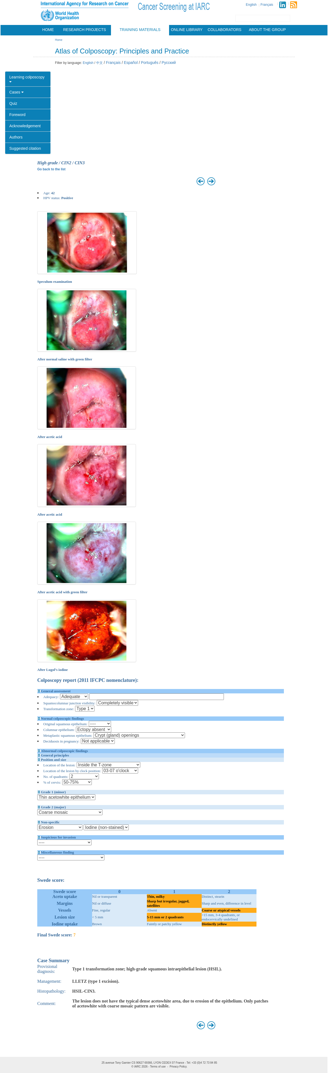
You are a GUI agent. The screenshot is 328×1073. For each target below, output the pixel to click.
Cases (16, 92)
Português (149, 62)
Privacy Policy (178, 1066)
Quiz (13, 103)
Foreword (17, 114)
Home (48, 29)
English (251, 5)
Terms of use (158, 1066)
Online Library (186, 29)
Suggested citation (25, 148)
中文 (99, 63)
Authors (15, 137)
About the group (267, 29)
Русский (169, 62)
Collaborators (224, 29)
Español (131, 62)
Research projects (84, 29)
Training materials (140, 29)
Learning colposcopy (26, 79)
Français (267, 5)
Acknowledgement (25, 126)
